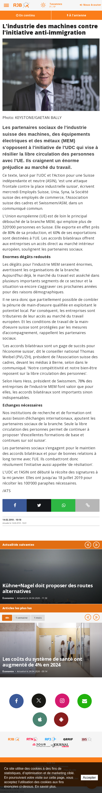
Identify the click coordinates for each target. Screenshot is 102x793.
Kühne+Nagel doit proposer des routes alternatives (47, 588)
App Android (61, 719)
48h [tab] (7, 617)
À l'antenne (76, 15)
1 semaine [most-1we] (22, 617)
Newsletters (84, 701)
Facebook (16, 701)
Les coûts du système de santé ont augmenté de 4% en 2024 (42, 662)
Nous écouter (92, 5)
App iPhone (40, 719)
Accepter (89, 777)
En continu (25, 15)
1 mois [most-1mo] (38, 617)
